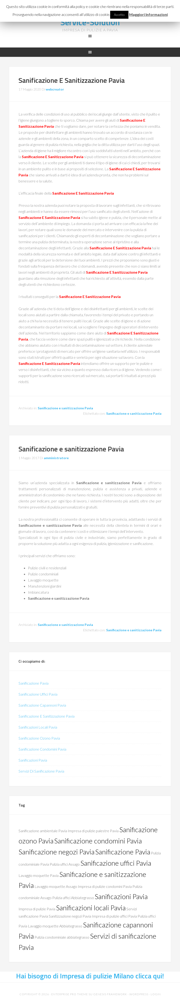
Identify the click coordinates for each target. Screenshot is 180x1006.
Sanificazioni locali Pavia (91, 908)
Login (156, 994)
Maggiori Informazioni (148, 14)
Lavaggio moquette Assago (55, 886)
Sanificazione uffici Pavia (115, 863)
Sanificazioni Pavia (33, 760)
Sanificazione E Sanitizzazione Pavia (72, 80)
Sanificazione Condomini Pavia (42, 749)
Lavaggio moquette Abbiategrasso (55, 926)
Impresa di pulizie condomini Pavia (105, 886)
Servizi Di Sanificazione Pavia (41, 771)
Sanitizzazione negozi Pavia (70, 916)
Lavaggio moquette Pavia (39, 875)
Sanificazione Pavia (34, 683)
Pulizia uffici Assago (65, 864)
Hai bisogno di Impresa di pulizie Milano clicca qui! (90, 975)
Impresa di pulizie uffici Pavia (114, 916)
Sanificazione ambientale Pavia (43, 830)
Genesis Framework (110, 994)
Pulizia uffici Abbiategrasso (73, 897)
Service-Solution (90, 22)
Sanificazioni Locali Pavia (38, 727)
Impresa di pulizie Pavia (37, 909)
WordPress (138, 994)
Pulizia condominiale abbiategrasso (61, 937)
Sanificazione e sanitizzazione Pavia (65, 408)
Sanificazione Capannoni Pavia (42, 705)
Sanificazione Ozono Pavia (39, 738)
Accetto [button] (119, 15)
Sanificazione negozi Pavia (56, 852)
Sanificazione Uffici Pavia (38, 694)
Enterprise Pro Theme (69, 994)
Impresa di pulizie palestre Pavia (93, 830)
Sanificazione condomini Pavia (98, 841)
